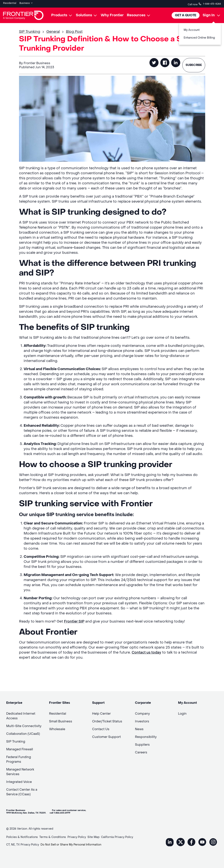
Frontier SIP (74, 620)
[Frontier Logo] (23, 14)
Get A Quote (185, 14)
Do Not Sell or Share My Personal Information (71, 843)
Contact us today (146, 651)
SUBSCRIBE (192, 64)
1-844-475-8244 (209, 3)
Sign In (209, 14)
